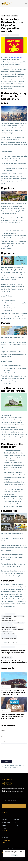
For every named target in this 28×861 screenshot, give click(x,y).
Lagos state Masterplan (7, 625)
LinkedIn (16, 826)
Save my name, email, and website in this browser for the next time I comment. (13, 766)
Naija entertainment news (18, 629)
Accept (14, 855)
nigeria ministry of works (7, 631)
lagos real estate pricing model (8, 620)
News (8, 15)
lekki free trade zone (6, 629)
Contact (4, 829)
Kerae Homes (5, 35)
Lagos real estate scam (7, 622)
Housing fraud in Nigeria (19, 616)
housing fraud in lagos (6, 616)
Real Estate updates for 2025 (8, 633)
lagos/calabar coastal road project (9, 627)
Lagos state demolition (19, 622)
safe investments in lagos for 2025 (9, 636)
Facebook (16, 820)
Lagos (12, 420)
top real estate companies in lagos (9, 638)
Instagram (16, 829)
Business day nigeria (10, 614)
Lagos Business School (6, 618)
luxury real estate (16, 57)
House (3, 15)
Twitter (16, 823)
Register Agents (6, 823)
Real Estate (15, 15)
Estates (4, 826)
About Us (4, 820)
